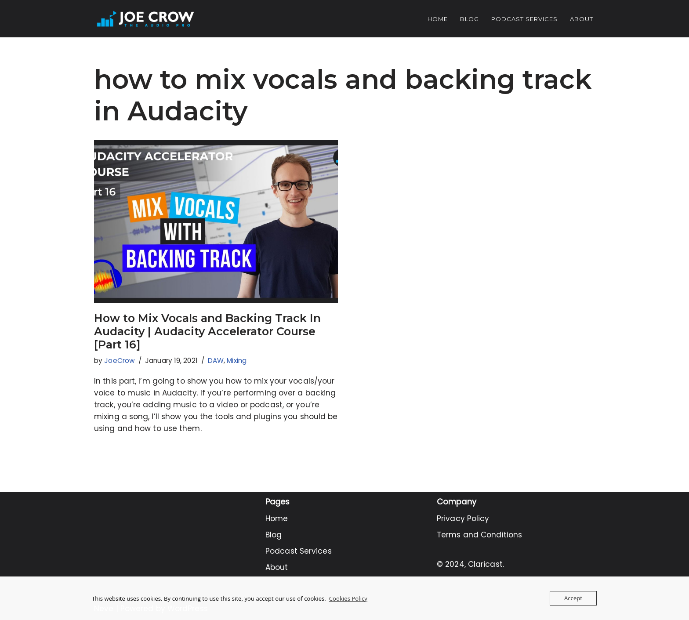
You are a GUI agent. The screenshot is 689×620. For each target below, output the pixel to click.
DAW (216, 360)
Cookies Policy (348, 598)
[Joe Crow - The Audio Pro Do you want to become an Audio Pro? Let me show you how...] (145, 18)
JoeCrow (119, 360)
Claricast (485, 564)
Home (438, 18)
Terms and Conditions (479, 534)
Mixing (237, 360)
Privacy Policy (463, 518)
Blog (469, 18)
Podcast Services (524, 18)
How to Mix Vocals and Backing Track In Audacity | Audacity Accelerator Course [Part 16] (207, 331)
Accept (573, 598)
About (581, 18)
